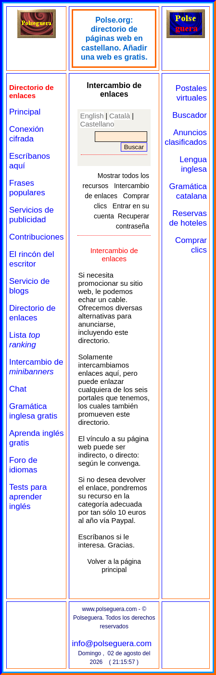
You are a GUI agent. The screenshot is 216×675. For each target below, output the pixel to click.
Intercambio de (36, 366)
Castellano (97, 124)
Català (119, 116)
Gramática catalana (188, 191)
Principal (24, 111)
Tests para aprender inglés (28, 497)
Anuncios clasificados (186, 137)
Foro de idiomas (23, 465)
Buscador (189, 115)
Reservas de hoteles (188, 218)
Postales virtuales (191, 93)
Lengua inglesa (193, 164)
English (91, 116)
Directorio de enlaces (32, 313)
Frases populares (27, 187)
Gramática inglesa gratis (33, 411)
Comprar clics (191, 245)
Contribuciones (36, 237)
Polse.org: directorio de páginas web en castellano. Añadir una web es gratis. (114, 38)
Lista (24, 340)
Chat (17, 389)
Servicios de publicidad (31, 214)
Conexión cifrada (26, 134)
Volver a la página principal (114, 565)
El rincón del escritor (31, 259)
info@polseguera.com (112, 643)
